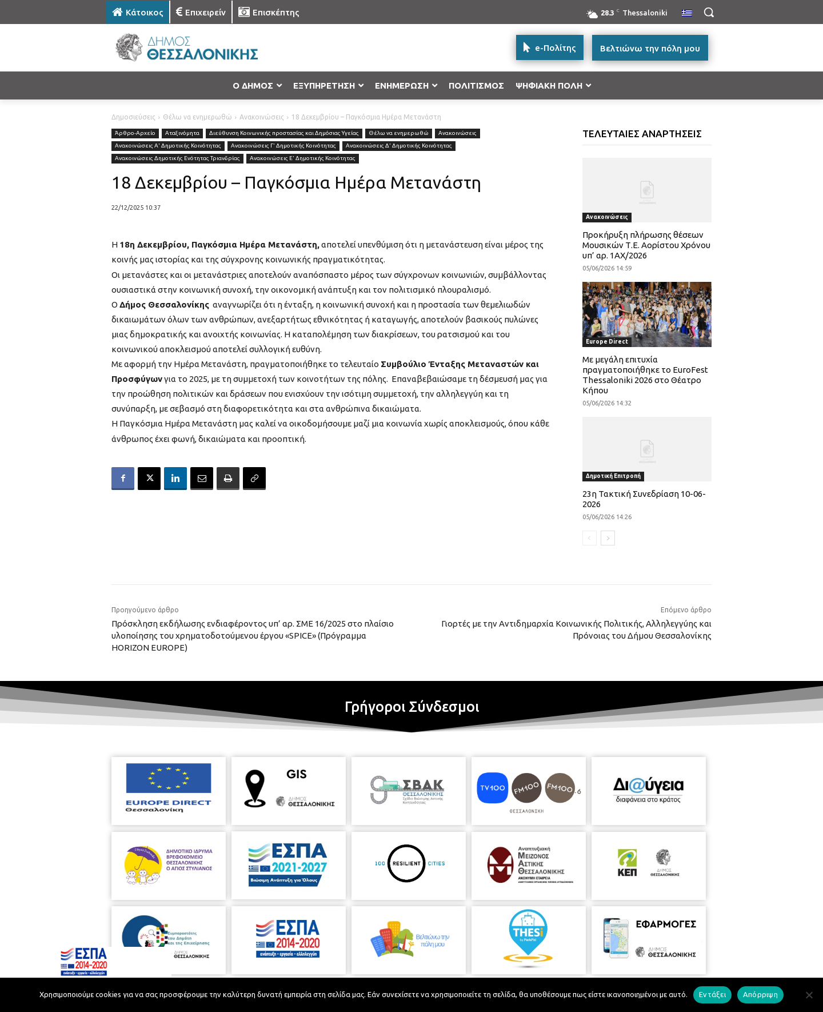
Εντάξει (712, 994)
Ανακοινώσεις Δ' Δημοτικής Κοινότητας (399, 146)
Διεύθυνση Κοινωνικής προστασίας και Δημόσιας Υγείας (284, 133)
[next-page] (608, 538)
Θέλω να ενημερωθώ (197, 117)
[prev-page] (589, 538)
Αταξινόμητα (182, 133)
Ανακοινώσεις (261, 117)
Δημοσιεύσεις (133, 117)
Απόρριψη (760, 994)
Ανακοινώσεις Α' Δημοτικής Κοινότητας (168, 146)
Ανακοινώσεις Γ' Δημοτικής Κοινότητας (283, 146)
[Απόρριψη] (808, 995)
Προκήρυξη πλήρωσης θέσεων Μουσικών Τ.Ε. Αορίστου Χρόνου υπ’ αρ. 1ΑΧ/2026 (646, 245)
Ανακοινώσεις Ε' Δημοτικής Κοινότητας (302, 159)
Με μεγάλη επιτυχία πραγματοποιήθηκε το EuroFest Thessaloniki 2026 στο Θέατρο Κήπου (645, 374)
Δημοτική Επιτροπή (613, 476)
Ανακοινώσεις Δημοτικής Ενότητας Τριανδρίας (177, 159)
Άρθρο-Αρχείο (135, 133)
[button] (709, 12)
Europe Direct (607, 341)
